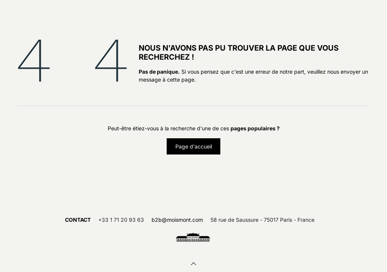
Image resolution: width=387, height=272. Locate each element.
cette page (180, 79)
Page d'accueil (193, 146)
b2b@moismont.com (177, 219)
